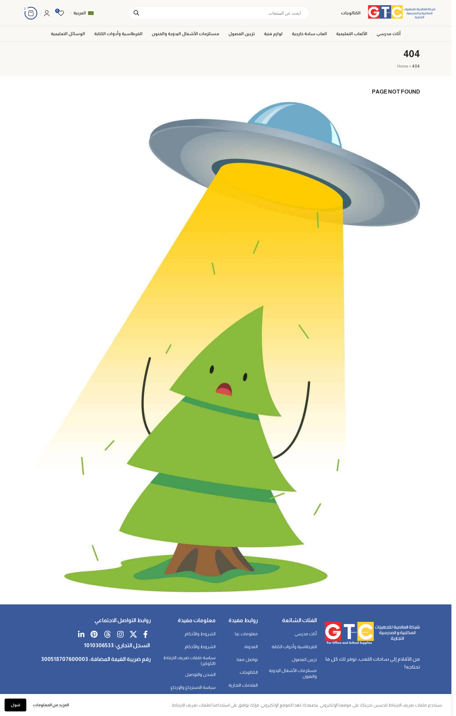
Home (402, 66)
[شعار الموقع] (401, 12)
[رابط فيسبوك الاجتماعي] (145, 635)
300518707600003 (64, 659)
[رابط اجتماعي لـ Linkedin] (81, 635)
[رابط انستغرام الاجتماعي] (120, 635)
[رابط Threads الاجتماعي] (107, 635)
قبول (15, 705)
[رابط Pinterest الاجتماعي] (94, 635)
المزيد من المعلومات (50, 705)
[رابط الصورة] (371, 632)
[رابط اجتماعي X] (133, 635)
